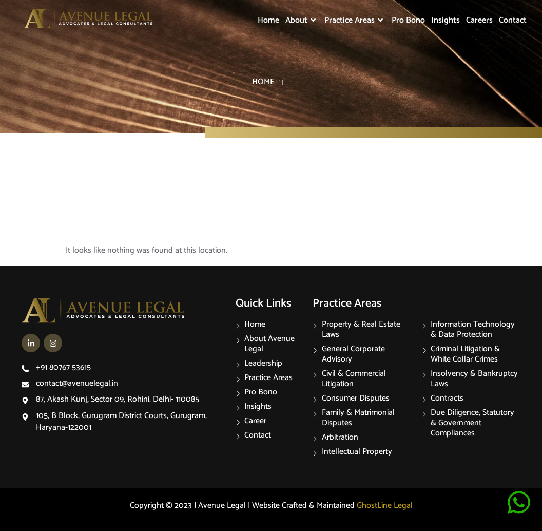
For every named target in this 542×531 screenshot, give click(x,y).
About (301, 20)
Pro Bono (408, 20)
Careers (479, 20)
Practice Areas (354, 20)
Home (268, 20)
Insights (445, 20)
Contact (513, 20)
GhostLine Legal (385, 506)
